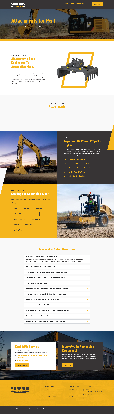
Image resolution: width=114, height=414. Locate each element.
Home (66, 4)
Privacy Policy (73, 393)
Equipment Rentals (82, 4)
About (72, 4)
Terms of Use (73, 390)
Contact (71, 396)
